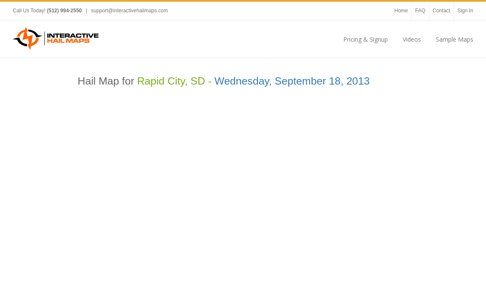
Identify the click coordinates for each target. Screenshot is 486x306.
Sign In (465, 11)
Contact (441, 11)
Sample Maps (454, 39)
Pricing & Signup (365, 39)
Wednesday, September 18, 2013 (292, 81)
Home (401, 11)
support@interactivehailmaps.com (129, 11)
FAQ (420, 11)
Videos (412, 39)
